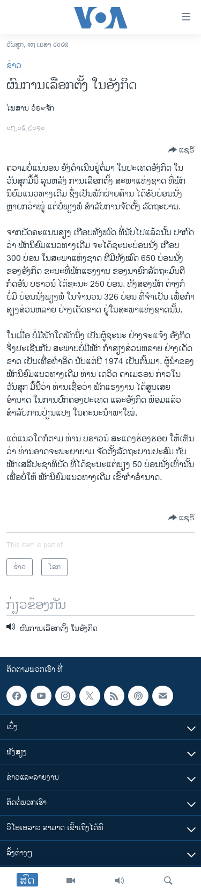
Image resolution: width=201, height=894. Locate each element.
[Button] (181, 149)
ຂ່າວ (13, 66)
